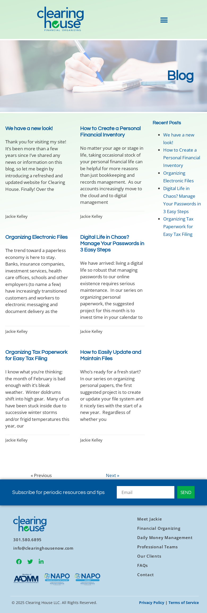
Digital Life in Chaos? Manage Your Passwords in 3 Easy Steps (112, 244)
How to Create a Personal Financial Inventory (181, 157)
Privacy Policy (151, 602)
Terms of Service (184, 602)
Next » (112, 475)
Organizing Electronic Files (36, 237)
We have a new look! (29, 128)
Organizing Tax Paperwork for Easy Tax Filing (178, 226)
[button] (164, 20)
